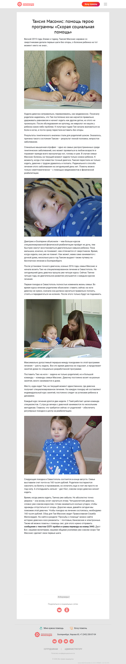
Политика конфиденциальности (63, 653)
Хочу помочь (91, 4)
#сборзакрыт (63, 597)
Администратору (73, 649)
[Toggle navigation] (105, 4)
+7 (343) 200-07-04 (88, 634)
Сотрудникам (51, 649)
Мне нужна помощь (51, 628)
